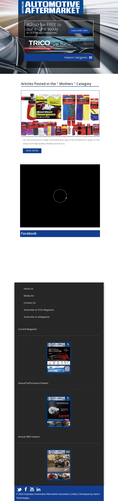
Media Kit (29, 295)
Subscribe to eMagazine (37, 317)
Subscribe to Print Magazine (39, 309)
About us (28, 288)
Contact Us (30, 302)
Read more (32, 150)
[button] (75, 57)
